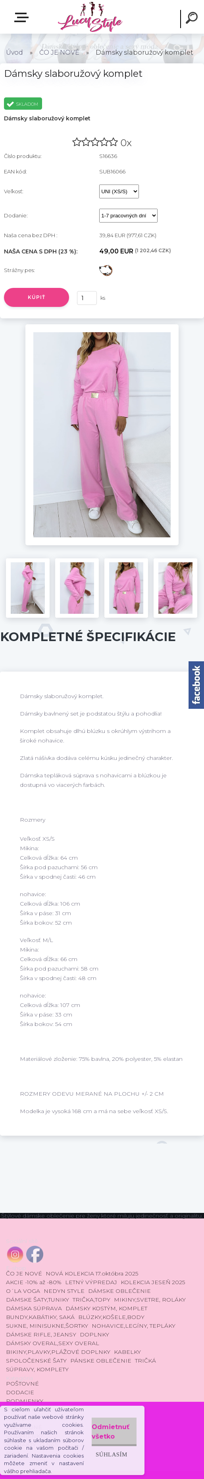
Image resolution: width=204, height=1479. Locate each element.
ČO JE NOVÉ (59, 52)
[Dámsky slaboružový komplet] (102, 327)
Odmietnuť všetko (110, 1431)
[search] (193, 19)
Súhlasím (111, 1454)
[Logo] (90, 17)
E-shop (23, 17)
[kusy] (87, 298)
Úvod (14, 52)
